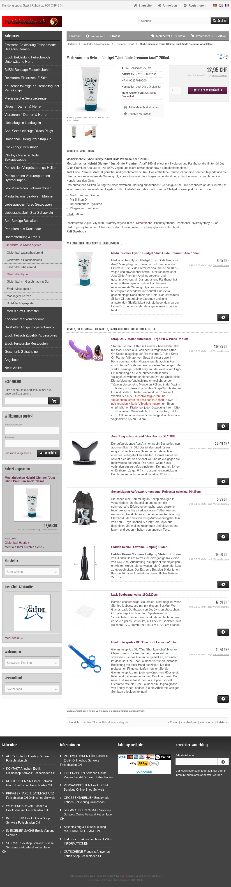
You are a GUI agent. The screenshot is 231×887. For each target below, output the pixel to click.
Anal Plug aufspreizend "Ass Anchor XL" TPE (143, 436)
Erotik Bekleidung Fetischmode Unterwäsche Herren (27, 59)
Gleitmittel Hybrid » (17, 542)
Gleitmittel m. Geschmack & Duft (28, 281)
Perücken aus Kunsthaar (23, 229)
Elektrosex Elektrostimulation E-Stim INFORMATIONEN (86, 841)
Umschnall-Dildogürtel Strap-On (28, 139)
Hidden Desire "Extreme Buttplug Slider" (139, 547)
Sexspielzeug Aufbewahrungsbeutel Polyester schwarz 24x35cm (156, 491)
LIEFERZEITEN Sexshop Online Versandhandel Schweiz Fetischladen (86, 775)
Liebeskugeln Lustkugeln (23, 123)
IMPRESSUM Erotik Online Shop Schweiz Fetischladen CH (26, 820)
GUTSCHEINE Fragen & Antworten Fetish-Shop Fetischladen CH (85, 854)
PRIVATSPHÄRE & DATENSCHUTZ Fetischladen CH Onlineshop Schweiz (28, 795)
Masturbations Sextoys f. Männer (29, 196)
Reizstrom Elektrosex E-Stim (26, 78)
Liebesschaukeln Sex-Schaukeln (29, 212)
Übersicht (73, 722)
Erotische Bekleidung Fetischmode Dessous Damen (30, 47)
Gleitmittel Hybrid (18, 274)
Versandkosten (219, 75)
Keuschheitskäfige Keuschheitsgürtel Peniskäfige (32, 88)
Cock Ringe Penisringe (21, 147)
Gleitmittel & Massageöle (23, 245)
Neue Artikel (13, 368)
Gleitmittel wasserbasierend (25, 252)
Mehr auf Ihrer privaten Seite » (24, 547)
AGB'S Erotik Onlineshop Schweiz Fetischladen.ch (26, 758)
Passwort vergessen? (18, 453)
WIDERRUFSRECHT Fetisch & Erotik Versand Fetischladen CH (25, 808)
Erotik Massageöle (19, 288)
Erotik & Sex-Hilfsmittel (22, 311)
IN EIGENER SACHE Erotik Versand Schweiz (28, 833)
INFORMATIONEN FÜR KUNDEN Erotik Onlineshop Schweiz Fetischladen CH (84, 760)
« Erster (172, 722)
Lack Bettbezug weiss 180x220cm (134, 594)
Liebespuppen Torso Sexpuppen (28, 204)
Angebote (11, 360)
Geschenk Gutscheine (21, 351)
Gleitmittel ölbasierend (21, 267)
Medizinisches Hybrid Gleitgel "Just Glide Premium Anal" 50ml (155, 253)
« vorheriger (188, 722)
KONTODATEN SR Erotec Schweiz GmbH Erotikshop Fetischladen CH (27, 783)
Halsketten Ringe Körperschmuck (29, 327)
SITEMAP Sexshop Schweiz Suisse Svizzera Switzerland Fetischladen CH (28, 847)
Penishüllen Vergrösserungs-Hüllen (30, 168)
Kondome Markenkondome (25, 319)
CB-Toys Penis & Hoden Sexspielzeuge (22, 157)
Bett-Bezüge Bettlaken (21, 221)
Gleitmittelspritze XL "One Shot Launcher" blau (144, 642)
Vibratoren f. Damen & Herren (26, 114)
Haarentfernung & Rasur (22, 237)
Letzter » (222, 722)
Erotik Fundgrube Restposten (26, 343)
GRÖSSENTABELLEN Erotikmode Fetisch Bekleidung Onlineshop (84, 800)
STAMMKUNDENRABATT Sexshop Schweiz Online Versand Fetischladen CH (86, 814)
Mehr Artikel (12, 638)
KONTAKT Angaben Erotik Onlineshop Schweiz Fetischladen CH (28, 770)
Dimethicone (144, 223)
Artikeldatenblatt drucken (144, 107)
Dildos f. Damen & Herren (23, 106)
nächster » (206, 722)
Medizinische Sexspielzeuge (25, 98)
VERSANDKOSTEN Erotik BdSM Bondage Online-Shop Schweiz (84, 787)
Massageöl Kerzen (19, 296)
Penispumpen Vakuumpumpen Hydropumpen (27, 178)
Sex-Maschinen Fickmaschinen (28, 188)
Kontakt (75, 36)
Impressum (95, 36)
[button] (32, 571)
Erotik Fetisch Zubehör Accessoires (31, 335)
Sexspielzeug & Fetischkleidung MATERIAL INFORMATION (83, 829)
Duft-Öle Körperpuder (20, 303)
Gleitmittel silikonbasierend (24, 260)
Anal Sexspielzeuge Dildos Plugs (29, 131)
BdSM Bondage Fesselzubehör (28, 70)
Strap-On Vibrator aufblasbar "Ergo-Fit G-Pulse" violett (149, 339)
